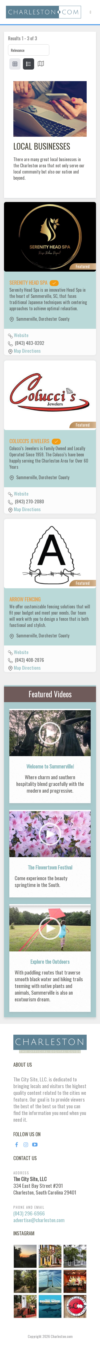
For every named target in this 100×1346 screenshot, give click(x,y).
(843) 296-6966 (29, 1213)
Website (21, 334)
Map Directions (27, 350)
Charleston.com (62, 1336)
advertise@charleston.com (39, 1220)
